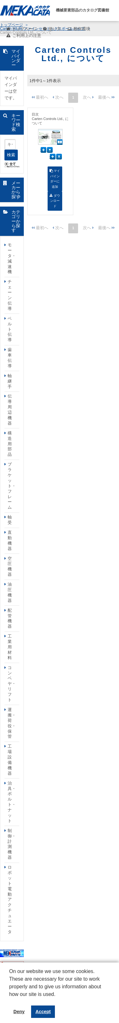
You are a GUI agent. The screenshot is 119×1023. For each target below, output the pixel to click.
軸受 (10, 520)
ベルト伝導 (10, 329)
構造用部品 (10, 444)
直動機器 (10, 540)
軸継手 (10, 381)
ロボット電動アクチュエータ (10, 899)
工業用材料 (10, 647)
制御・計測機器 (12, 844)
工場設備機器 (10, 759)
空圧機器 (10, 566)
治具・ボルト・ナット (12, 802)
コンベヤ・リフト (12, 683)
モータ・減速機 (12, 258)
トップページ (24, 28)
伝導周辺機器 (10, 409)
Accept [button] (43, 1011)
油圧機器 (10, 592)
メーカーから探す (15, 190)
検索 (11, 154)
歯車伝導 (10, 357)
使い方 (55, 28)
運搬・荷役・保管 (12, 723)
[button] (10, 999)
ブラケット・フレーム (12, 486)
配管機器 (10, 618)
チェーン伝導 (10, 295)
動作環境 (82, 28)
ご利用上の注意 (26, 35)
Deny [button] (18, 1011)
